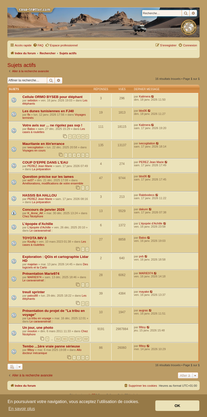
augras (143, 310)
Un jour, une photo (37, 328)
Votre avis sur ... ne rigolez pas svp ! (52, 125)
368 (86, 339)
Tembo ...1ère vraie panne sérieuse (51, 346)
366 (72, 339)
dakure (143, 209)
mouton (32, 331)
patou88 (32, 295)
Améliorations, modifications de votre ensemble (52, 183)
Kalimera (144, 96)
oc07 (30, 180)
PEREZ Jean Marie (39, 166)
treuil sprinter (33, 292)
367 (79, 339)
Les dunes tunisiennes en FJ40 (48, 111)
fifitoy (142, 327)
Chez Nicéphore (32, 216)
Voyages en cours (33, 150)
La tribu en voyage (39, 318)
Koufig (31, 241)
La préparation (41, 169)
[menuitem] (38, 45)
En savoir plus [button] (21, 408)
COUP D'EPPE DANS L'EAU (45, 162)
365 (65, 339)
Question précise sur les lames (48, 177)
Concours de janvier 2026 (43, 210)
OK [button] (177, 406)
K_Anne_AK (35, 213)
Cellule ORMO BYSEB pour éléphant (52, 97)
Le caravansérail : (41, 230)
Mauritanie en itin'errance (43, 144)
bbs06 (143, 110)
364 (58, 339)
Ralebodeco (147, 195)
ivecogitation (35, 147)
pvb (141, 256)
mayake (144, 291)
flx (28, 114)
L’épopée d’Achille (37, 224)
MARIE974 (34, 277)
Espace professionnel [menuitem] (61, 45)
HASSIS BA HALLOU (39, 195)
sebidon (32, 100)
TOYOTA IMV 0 (34, 238)
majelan (32, 264)
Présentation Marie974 (40, 274)
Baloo (31, 128)
